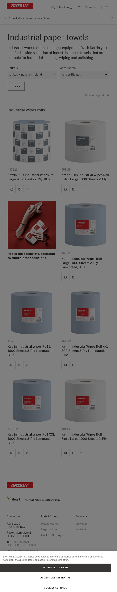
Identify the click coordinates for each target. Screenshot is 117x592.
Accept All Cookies (55, 571)
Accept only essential (55, 581)
